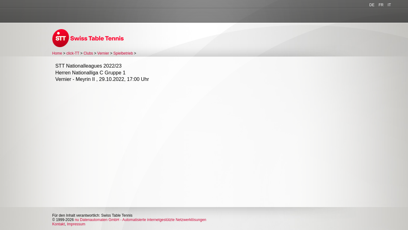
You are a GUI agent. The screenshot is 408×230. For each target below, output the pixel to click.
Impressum (76, 224)
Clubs (88, 53)
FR (381, 5)
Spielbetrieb (123, 53)
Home (57, 53)
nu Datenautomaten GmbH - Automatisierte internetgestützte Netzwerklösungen (140, 220)
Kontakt (58, 224)
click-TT (72, 53)
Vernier (103, 53)
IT (389, 5)
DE (372, 5)
